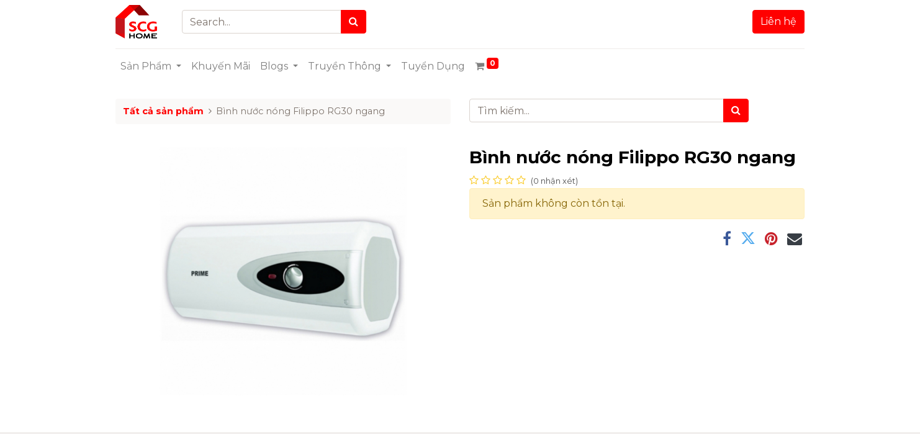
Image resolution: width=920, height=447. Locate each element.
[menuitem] (220, 66)
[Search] (353, 22)
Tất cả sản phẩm (163, 111)
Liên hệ (778, 21)
